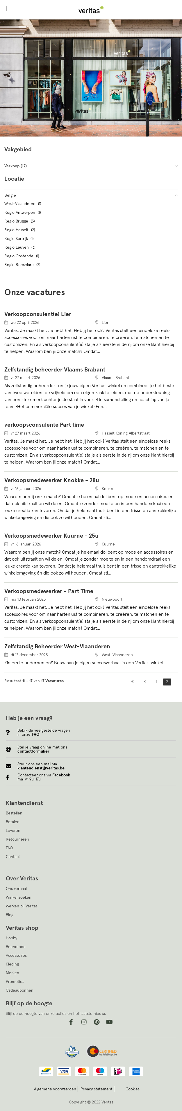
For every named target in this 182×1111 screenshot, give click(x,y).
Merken (12, 973)
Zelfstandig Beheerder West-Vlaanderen (57, 646)
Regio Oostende (22, 256)
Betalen (12, 822)
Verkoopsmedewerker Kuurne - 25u (51, 536)
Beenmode (16, 947)
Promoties (15, 982)
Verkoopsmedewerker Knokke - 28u (51, 480)
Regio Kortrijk (19, 239)
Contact (13, 857)
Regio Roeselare (23, 265)
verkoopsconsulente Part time (44, 425)
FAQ (9, 848)
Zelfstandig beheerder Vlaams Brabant (54, 370)
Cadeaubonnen (19, 990)
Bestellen (14, 813)
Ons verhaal (16, 889)
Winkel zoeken (18, 897)
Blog (9, 915)
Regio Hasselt (20, 230)
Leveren (13, 831)
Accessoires (16, 956)
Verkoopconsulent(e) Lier (37, 314)
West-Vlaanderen (23, 204)
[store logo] (91, 10)
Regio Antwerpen (23, 213)
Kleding (12, 964)
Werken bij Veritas (22, 906)
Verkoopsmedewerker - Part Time (48, 591)
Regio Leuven (20, 247)
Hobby (11, 938)
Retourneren (17, 839)
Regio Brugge (20, 221)
